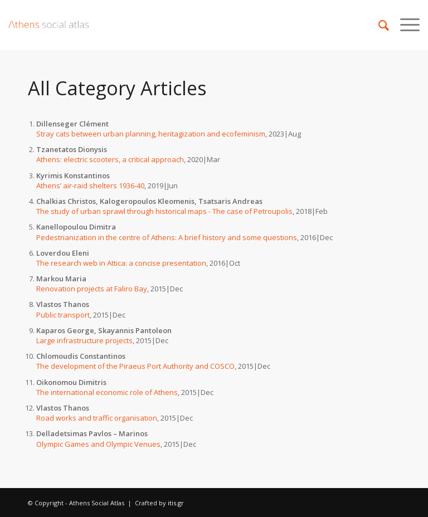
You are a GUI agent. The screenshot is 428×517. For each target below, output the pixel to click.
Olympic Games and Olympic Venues (98, 444)
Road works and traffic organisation (96, 418)
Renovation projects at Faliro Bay (91, 289)
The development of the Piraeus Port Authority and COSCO (135, 366)
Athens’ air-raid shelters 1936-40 (90, 186)
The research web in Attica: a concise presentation (121, 263)
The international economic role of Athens (107, 392)
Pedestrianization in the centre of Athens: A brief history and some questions (166, 237)
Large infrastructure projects (84, 340)
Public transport (63, 315)
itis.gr (176, 503)
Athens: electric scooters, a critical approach (110, 159)
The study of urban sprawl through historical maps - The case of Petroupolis (164, 211)
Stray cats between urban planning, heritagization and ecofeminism (150, 134)
